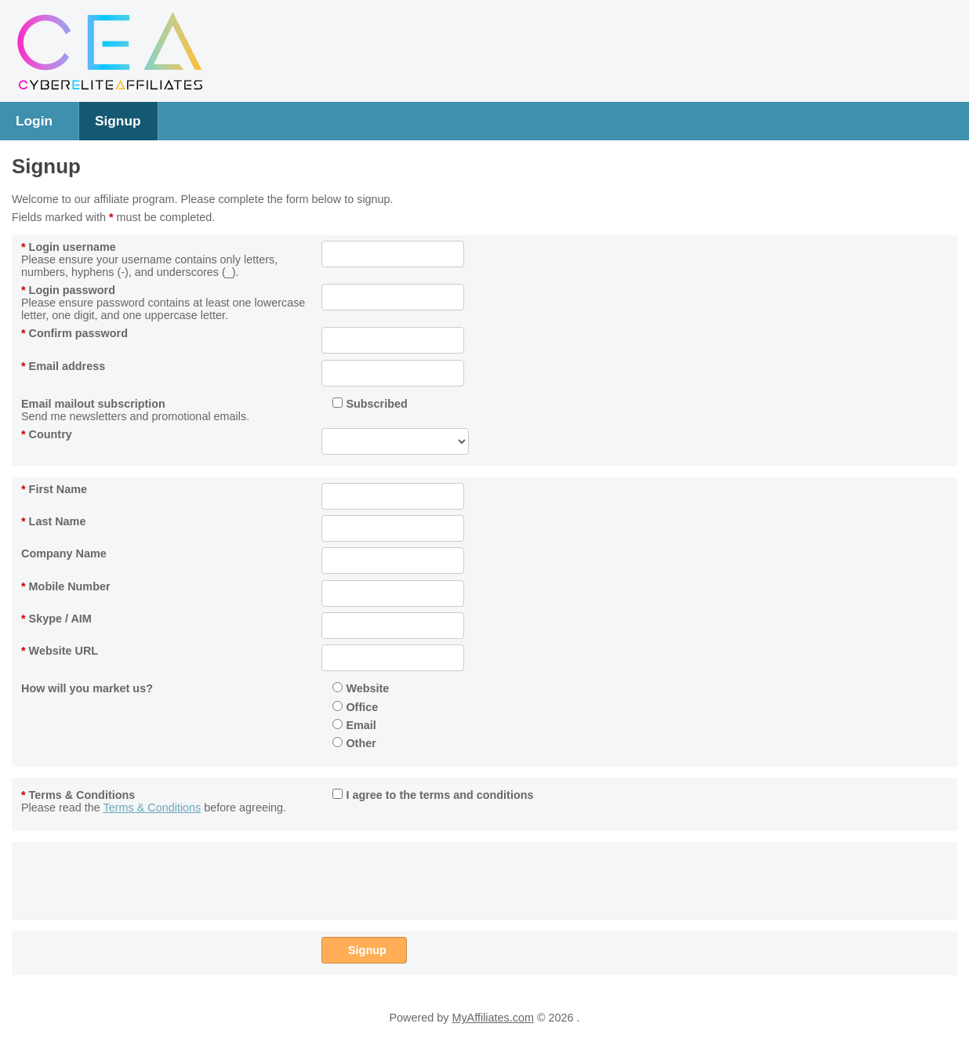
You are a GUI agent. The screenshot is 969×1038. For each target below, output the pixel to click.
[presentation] (440, 878)
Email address (63, 366)
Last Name (53, 521)
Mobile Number (66, 586)
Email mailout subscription (93, 403)
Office (355, 707)
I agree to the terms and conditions (432, 795)
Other (354, 743)
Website (360, 688)
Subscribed (369, 403)
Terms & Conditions (78, 795)
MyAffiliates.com (493, 1017)
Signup (118, 121)
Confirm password (74, 333)
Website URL (59, 650)
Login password (68, 290)
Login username (68, 247)
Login (34, 121)
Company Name (64, 553)
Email (354, 725)
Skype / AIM (56, 618)
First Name (54, 489)
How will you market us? (87, 688)
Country (46, 434)
